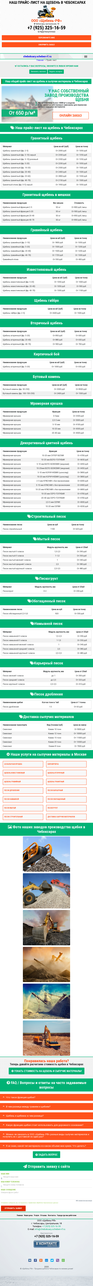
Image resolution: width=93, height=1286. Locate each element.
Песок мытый (10, 808)
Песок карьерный (55, 790)
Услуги (36, 1215)
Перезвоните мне (46, 38)
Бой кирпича (53, 764)
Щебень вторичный (56, 773)
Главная (20, 1215)
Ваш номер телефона (10, 1181)
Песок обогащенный (56, 799)
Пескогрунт (53, 808)
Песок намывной (11, 799)
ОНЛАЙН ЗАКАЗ (70, 115)
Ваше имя (5, 1173)
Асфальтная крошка (13, 764)
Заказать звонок (38, 71)
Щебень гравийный (12, 782)
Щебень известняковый (14, 773)
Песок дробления (11, 790)
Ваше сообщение (8, 1189)
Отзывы (43, 1215)
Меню (85, 55)
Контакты (52, 1215)
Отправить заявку (13, 1208)
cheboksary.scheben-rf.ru (37, 56)
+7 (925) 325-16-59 (46, 28)
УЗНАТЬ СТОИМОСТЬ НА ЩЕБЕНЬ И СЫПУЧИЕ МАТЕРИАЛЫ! (46, 1070)
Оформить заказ (47, 45)
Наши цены (28, 1215)
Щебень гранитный (56, 782)
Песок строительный (13, 817)
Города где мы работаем (66, 1215)
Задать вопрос (55, 71)
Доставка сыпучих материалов (61, 817)
